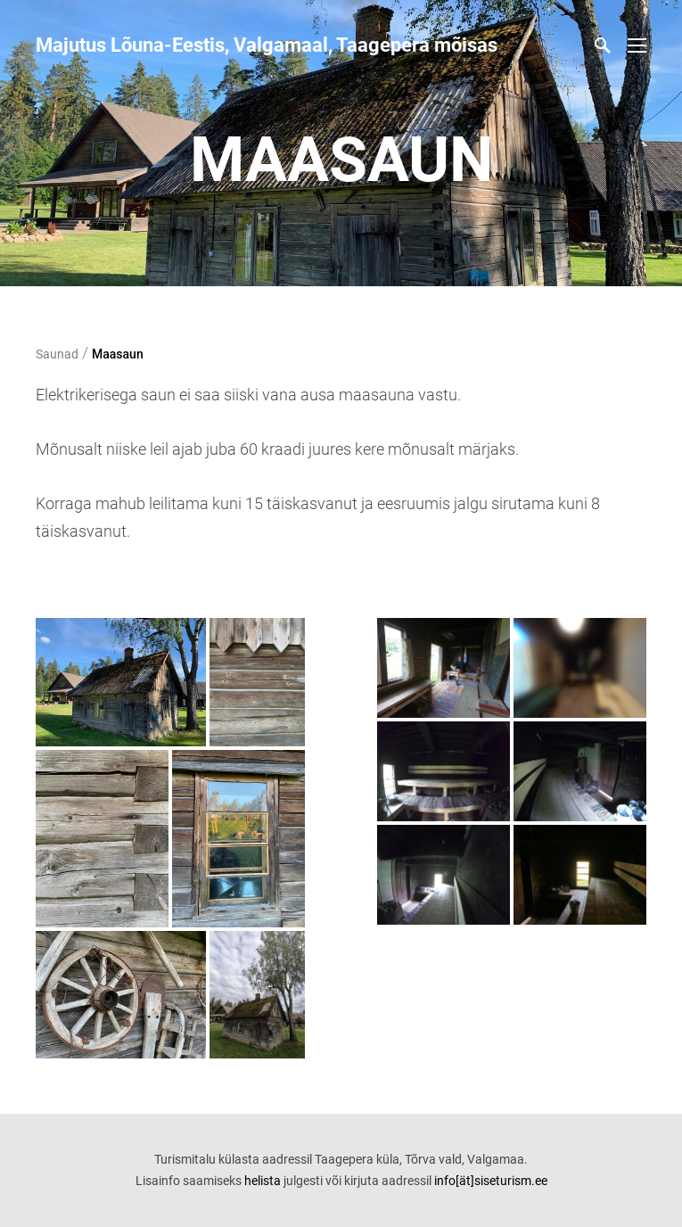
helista (262, 1180)
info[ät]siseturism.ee (490, 1180)
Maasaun (118, 354)
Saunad (57, 354)
